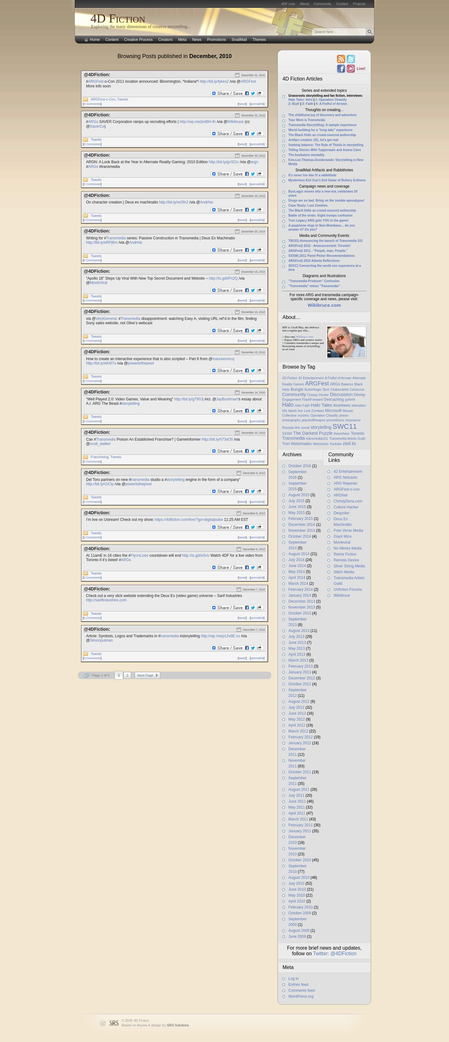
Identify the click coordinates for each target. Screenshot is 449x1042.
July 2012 (296, 707)
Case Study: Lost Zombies (308, 205)
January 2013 (299, 672)
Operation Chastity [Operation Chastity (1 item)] (324, 415)
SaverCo (97, 126)
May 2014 (296, 572)
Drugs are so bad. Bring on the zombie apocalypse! (326, 200)
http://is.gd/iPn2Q (223, 278)
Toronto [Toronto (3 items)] (358, 433)
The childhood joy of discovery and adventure (322, 115)
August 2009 (298, 930)
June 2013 (297, 642)
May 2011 (296, 807)
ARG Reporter (345, 483)
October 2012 (299, 684)
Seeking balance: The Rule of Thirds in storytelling (326, 145)
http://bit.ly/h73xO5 (217, 439)
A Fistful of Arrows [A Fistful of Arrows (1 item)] (338, 378)
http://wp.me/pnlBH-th (197, 122)
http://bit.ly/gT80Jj (189, 399)
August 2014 (298, 554)
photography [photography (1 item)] (291, 420)
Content (111, 39)
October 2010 (299, 860)
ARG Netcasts (345, 477)
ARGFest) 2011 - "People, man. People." (318, 250)
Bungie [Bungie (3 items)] (297, 389)
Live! (361, 68)
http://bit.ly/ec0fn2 (173, 202)
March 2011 (298, 819)
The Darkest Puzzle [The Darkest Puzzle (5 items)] (313, 433)
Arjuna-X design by (163, 1025)
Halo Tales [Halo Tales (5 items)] (321, 405)
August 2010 (298, 877)
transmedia (140, 479)
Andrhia (206, 202)
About (304, 4)
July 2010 (296, 883)
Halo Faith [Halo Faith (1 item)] (302, 405)
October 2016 (299, 466)
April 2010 (296, 901)
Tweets (122, 99)
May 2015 (296, 513)
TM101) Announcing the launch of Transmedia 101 (325, 240)
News (196, 39)
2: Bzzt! (294, 103)
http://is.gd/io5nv (195, 555)
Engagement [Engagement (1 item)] (291, 399)
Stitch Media (344, 572)
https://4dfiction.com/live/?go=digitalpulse (189, 519)
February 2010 (300, 907)
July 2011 (296, 795)
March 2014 (298, 583)
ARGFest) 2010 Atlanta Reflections (314, 260)
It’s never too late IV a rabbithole (312, 175)
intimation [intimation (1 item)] (358, 405)
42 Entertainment (348, 471)
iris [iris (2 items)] (284, 410)
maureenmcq (223, 359)
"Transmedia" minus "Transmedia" (314, 286)
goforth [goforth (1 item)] (350, 399)
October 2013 (299, 613)
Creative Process (138, 39)
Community (322, 4)
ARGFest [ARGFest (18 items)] (317, 383)
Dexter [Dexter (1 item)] (324, 395)
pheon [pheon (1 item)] (344, 415)
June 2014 (297, 566)
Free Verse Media (348, 530)
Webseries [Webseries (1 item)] (320, 444)
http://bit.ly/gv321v (224, 162)
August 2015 (298, 495)
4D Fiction (117, 18)
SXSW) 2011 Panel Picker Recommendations (321, 255)
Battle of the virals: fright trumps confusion (320, 215)
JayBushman (227, 399)
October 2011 (299, 772)
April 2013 (296, 654)
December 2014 (301, 524)
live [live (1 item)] (300, 411)
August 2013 (298, 631)
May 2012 (296, 719)
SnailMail (239, 39)
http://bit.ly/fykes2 (214, 81)
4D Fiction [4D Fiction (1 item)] (289, 378)
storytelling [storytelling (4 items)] (321, 427)
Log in (293, 978)
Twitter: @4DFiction (335, 953)
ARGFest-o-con (347, 489)
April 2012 (296, 725)
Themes (259, 39)
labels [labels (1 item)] (292, 411)
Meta (182, 39)
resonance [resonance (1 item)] (353, 420)
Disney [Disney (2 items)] (359, 395)
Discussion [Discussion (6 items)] (341, 394)
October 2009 (299, 913)
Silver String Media (349, 566)
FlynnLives (139, 555)
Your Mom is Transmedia (306, 120)
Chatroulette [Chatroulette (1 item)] (340, 389)
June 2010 (297, 889)
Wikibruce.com (304, 336)
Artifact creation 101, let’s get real (313, 140)
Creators (165, 39)
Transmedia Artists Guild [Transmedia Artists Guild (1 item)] (347, 438)
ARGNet (341, 495)
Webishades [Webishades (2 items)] (301, 444)
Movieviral (342, 542)
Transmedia (116, 238)
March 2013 (298, 660)
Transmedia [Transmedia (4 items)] (293, 438)
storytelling (131, 403)
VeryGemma (106, 318)
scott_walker (100, 444)
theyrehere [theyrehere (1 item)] (342, 433)
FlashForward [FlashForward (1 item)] (312, 399)
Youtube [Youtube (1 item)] (336, 444)
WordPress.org (300, 996)
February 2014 (300, 589)
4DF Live (288, 4)
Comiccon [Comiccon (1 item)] (357, 389)
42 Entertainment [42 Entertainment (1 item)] (311, 378)
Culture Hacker (346, 507)
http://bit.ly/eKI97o (101, 363)
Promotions (216, 39)
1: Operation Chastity (331, 99)
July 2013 (296, 636)
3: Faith (307, 103)
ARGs (93, 122)
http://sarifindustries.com (106, 600)
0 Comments (92, 103)
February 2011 (300, 825)
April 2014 (296, 577)
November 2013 (301, 607)
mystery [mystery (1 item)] (303, 415)
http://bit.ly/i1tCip (100, 484)
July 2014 (296, 560)
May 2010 (296, 895)
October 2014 (299, 536)
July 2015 (296, 501)
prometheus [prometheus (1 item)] (335, 420)
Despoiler (342, 513)
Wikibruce (235, 122)
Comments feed (301, 990)
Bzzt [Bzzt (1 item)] (326, 389)
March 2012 (298, 731)
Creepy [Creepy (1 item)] (312, 395)
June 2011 (297, 801)
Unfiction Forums (348, 589)
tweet (242, 103)
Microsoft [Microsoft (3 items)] (333, 410)
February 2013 (300, 666)
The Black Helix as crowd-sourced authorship (322, 135)
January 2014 (299, 595)
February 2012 (300, 737)
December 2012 (301, 678)
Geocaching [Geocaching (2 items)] (334, 399)
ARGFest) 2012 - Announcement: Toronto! (319, 245)
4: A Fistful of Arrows (331, 103)
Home (95, 39)
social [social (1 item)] (305, 427)
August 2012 (298, 701)
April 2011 (296, 813)
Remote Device (346, 560)
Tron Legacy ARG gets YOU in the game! (318, 220)
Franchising (100, 457)
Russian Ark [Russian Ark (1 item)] (291, 427)
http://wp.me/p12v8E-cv (220, 636)
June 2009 (297, 936)
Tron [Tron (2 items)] (286, 444)
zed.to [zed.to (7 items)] (349, 443)
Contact (342, 4)
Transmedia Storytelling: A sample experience (322, 125)
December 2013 (301, 601)
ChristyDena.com (348, 501)
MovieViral (98, 283)
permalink (257, 103)
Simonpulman (101, 640)
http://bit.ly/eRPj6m (102, 242)
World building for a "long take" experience (320, 130)
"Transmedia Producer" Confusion (314, 281)
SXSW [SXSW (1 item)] (287, 433)
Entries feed (298, 984)
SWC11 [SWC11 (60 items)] (344, 426)
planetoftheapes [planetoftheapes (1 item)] (314, 420)
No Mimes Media (348, 548)
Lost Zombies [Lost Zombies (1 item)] (314, 411)
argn (254, 162)
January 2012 (299, 743)
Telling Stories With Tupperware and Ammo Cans (324, 150)
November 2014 (301, 530)
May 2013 (296, 648)
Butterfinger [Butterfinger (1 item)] (313, 389)
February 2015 (300, 518)
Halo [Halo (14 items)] (288, 405)
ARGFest (96, 81)
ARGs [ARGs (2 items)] (335, 384)
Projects (359, 4)
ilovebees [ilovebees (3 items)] (341, 405)
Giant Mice (342, 536)
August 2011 (298, 789)
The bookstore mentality (306, 155)
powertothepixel (141, 363)
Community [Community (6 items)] (294, 394)
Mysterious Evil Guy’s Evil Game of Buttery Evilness (327, 180)
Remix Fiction (345, 554)
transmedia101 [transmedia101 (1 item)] (317, 438)
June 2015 (297, 507)
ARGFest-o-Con (103, 99)
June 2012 (297, 713)
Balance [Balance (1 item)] (347, 384)
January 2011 (299, 831)
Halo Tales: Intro (300, 99)
